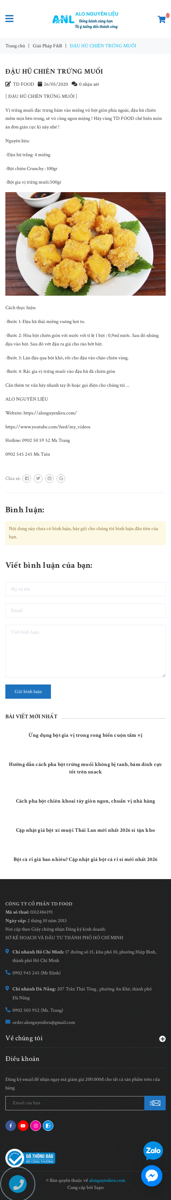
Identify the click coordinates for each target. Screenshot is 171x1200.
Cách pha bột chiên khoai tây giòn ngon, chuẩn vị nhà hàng (85, 801)
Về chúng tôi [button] (85, 1038)
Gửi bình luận (28, 691)
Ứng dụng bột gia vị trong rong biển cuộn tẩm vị (85, 735)
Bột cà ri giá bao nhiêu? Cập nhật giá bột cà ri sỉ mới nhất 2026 (86, 859)
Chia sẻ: (13, 478)
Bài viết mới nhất (31, 716)
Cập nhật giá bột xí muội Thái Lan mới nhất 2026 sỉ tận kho (85, 830)
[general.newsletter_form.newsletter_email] (85, 1103)
